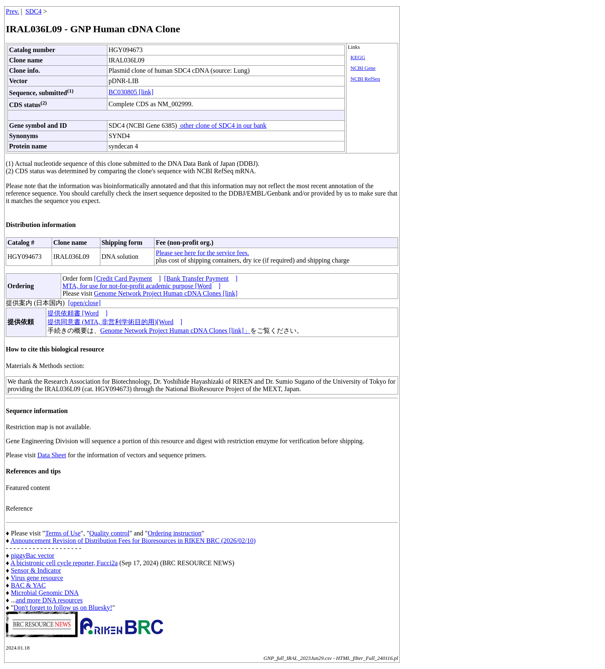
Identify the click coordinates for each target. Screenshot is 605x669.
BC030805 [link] (131, 92)
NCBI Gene (363, 68)
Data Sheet (51, 455)
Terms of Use (63, 533)
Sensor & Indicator (36, 570)
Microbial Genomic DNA (44, 592)
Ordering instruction (175, 533)
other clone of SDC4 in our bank (223, 125)
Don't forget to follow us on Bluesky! (63, 607)
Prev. (12, 11)
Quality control (109, 533)
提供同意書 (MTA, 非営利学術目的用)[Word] (115, 321)
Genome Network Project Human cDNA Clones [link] (165, 293)
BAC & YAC (28, 585)
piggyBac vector (32, 555)
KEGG (358, 57)
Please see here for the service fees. (202, 252)
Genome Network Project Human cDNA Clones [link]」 (175, 330)
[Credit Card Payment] (127, 278)
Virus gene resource (37, 577)
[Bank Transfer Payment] (200, 278)
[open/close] (84, 302)
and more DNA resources (49, 600)
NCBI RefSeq (365, 79)
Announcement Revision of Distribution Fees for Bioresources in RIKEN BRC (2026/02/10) (133, 540)
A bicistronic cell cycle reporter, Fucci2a (64, 562)
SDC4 (34, 11)
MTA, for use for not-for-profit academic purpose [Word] (141, 285)
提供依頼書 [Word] (77, 313)
